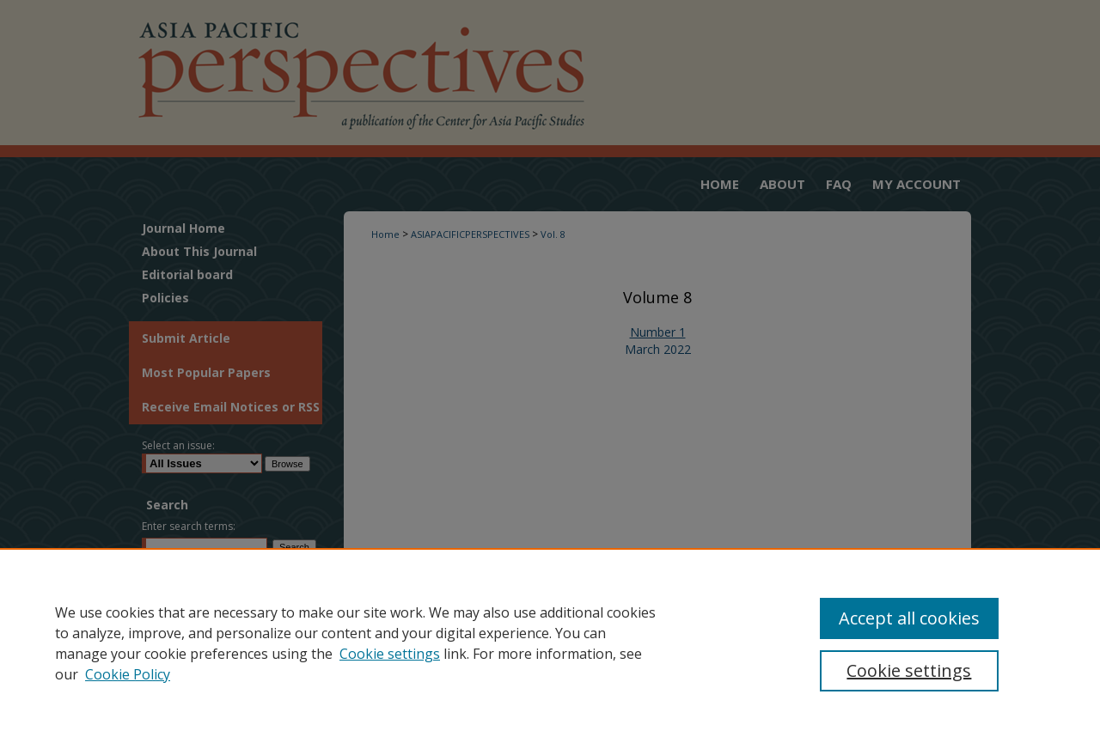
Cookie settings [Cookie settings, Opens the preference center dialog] (908, 670)
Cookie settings (389, 653)
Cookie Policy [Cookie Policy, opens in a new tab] (127, 674)
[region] (550, 642)
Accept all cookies (909, 618)
